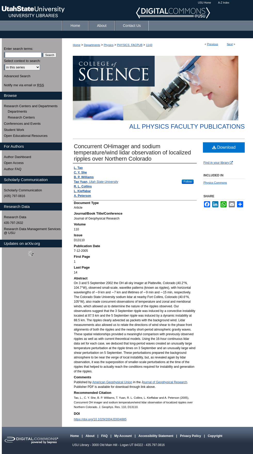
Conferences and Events (22, 124)
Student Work (14, 130)
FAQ (104, 436)
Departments (92, 44)
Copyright (215, 436)
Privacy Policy (191, 436)
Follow (188, 181)
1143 (149, 44)
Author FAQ (12, 169)
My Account (123, 436)
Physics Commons (215, 182)
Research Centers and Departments (31, 106)
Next (230, 44)
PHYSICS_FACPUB (129, 44)
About (90, 436)
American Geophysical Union (112, 382)
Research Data (15, 217)
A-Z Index (223, 2)
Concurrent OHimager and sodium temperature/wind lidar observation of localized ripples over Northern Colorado (132, 152)
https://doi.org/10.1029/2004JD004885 (100, 419)
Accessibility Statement (156, 436)
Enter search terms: (18, 49)
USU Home (204, 2)
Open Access (14, 163)
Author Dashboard (17, 157)
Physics (109, 44)
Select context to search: (22, 61)
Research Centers (21, 117)
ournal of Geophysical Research (165, 382)
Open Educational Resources (26, 136)
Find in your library (218, 163)
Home (76, 44)
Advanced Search (17, 76)
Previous (212, 44)
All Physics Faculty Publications (187, 126)
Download (224, 147)
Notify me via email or (24, 85)
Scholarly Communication (23, 190)
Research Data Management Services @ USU (32, 231)
